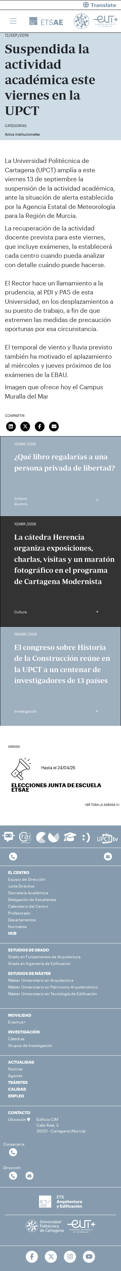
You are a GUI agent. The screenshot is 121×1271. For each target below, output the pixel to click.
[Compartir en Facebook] (40, 425)
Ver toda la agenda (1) (102, 805)
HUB (12, 933)
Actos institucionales (22, 134)
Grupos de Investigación (30, 1045)
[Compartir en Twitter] (25, 425)
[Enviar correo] (54, 425)
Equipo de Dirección (26, 879)
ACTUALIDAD (21, 1062)
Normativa (17, 926)
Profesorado (19, 913)
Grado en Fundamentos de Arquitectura (44, 956)
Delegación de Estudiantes (32, 899)
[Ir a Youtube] (89, 1257)
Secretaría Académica (28, 892)
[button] (93, 5)
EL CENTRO (18, 872)
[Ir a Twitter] (51, 1257)
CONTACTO (19, 1112)
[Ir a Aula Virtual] (70, 840)
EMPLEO (16, 1096)
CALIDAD (17, 1089)
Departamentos (22, 919)
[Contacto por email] (108, 856)
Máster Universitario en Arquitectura (40, 980)
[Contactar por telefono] (13, 856)
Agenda (15, 1075)
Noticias (15, 1069)
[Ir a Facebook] (32, 1257)
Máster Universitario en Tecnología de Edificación (52, 993)
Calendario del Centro (28, 906)
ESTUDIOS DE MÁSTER (29, 973)
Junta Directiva (21, 886)
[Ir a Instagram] (70, 1257)
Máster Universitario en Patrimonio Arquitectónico (53, 987)
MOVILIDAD (19, 1015)
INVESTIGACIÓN (24, 1032)
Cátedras (16, 1038)
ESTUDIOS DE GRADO (28, 950)
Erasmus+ (16, 1022)
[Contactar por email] (29, 1176)
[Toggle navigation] (13, 21)
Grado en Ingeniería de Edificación (39, 963)
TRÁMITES (18, 1082)
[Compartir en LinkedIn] (11, 425)
